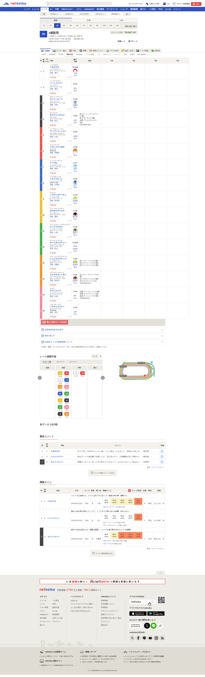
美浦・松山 (54, 121)
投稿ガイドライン (108, 614)
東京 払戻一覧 (130, 26)
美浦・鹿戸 (54, 73)
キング (75, 153)
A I (51, 9)
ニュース (35, 9)
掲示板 (155, 50)
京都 (88, 20)
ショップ (124, 9)
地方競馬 (100, 9)
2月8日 (54, 14)
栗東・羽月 (54, 312)
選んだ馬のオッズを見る (54, 322)
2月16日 (115, 14)
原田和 (75, 281)
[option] (71, 392)
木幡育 (75, 105)
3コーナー (60, 362)
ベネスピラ (54, 67)
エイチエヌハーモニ (58, 275)
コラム (79, 9)
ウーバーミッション (58, 131)
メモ (98, 54)
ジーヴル (53, 163)
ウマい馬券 (44, 607)
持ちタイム (107, 54)
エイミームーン (56, 99)
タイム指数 (90, 54)
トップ (27, 9)
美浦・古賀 (54, 296)
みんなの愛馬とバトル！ (57, 656)
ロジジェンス (55, 290)
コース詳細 (117, 32)
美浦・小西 (54, 137)
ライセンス (105, 621)
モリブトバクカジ (57, 115)
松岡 (75, 169)
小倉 (121, 20)
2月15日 (99, 14)
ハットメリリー (56, 83)
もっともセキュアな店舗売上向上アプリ (144, 656)
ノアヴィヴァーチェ (58, 195)
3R (57, 25)
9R (97, 25)
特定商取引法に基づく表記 (111, 618)
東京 (56, 20)
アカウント (56, 621)
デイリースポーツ (158, 467)
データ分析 (112, 50)
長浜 (75, 88)
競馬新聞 (134, 9)
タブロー (108, 541)
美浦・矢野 (54, 105)
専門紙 (61, 54)
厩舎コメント (96, 50)
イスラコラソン (56, 179)
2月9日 (69, 14)
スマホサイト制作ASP (139, 659)
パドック (117, 54)
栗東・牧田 (54, 168)
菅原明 (75, 265)
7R (84, 25)
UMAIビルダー (67, 9)
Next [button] (103, 378)
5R (71, 25)
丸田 (75, 120)
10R (104, 25)
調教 (82, 50)
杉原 (75, 185)
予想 (57, 9)
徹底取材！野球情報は (99, 656)
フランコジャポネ (57, 147)
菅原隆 (75, 201)
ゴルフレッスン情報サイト (98, 659)
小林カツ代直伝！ (94, 662)
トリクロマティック (112, 525)
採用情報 (104, 600)
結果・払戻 (127, 50)
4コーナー (73, 362)
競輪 (196, 4)
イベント (177, 9)
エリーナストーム (111, 507)
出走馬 (43, 54)
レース (44, 9)
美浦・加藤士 (54, 264)
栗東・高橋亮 (54, 153)
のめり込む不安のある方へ (81, 611)
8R (91, 25)
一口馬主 (152, 9)
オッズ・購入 (59, 50)
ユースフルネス (56, 227)
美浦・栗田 (54, 216)
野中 (75, 296)
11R (110, 25)
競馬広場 (55, 607)
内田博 (75, 249)
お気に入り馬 (57, 618)
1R (44, 25)
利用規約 (104, 607)
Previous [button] (40, 378)
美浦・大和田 (54, 184)
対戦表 (132, 54)
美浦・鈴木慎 (54, 200)
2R (51, 25)
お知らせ (74, 600)
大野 (75, 312)
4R (64, 25)
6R (77, 25)
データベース (112, 9)
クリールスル (109, 544)
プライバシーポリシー (109, 611)
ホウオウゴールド (57, 211)
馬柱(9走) (79, 54)
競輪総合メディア (57, 665)
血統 (125, 54)
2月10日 (84, 14)
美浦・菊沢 (54, 89)
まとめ (168, 9)
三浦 (75, 73)
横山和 (75, 217)
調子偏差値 (142, 54)
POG (160, 9)
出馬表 (45, 50)
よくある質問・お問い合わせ (82, 607)
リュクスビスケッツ (58, 259)
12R (117, 25)
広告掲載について (108, 604)
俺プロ (143, 9)
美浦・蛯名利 (54, 280)
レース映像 (142, 50)
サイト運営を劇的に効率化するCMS (143, 662)
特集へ (120, 41)
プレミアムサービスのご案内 (82, 604)
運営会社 (104, 625)
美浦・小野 (54, 232)
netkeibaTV (89, 9)
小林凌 (75, 136)
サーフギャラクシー (58, 243)
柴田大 (75, 233)
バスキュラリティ (57, 306)
